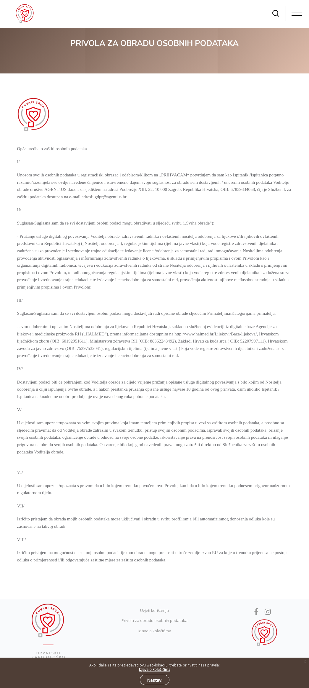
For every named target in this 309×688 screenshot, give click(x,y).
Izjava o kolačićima (154, 630)
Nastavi (154, 680)
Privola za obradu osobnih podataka (154, 620)
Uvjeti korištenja (154, 610)
